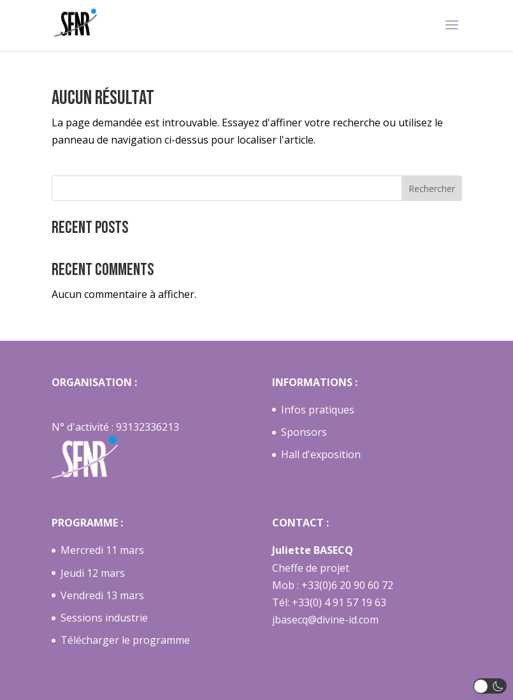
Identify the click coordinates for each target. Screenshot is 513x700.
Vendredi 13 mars (102, 595)
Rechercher (431, 188)
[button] (490, 686)
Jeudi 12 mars (93, 573)
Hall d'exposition (321, 454)
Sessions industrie (104, 618)
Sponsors (304, 432)
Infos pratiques (317, 410)
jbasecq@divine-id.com (325, 620)
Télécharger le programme (125, 640)
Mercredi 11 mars (102, 550)
